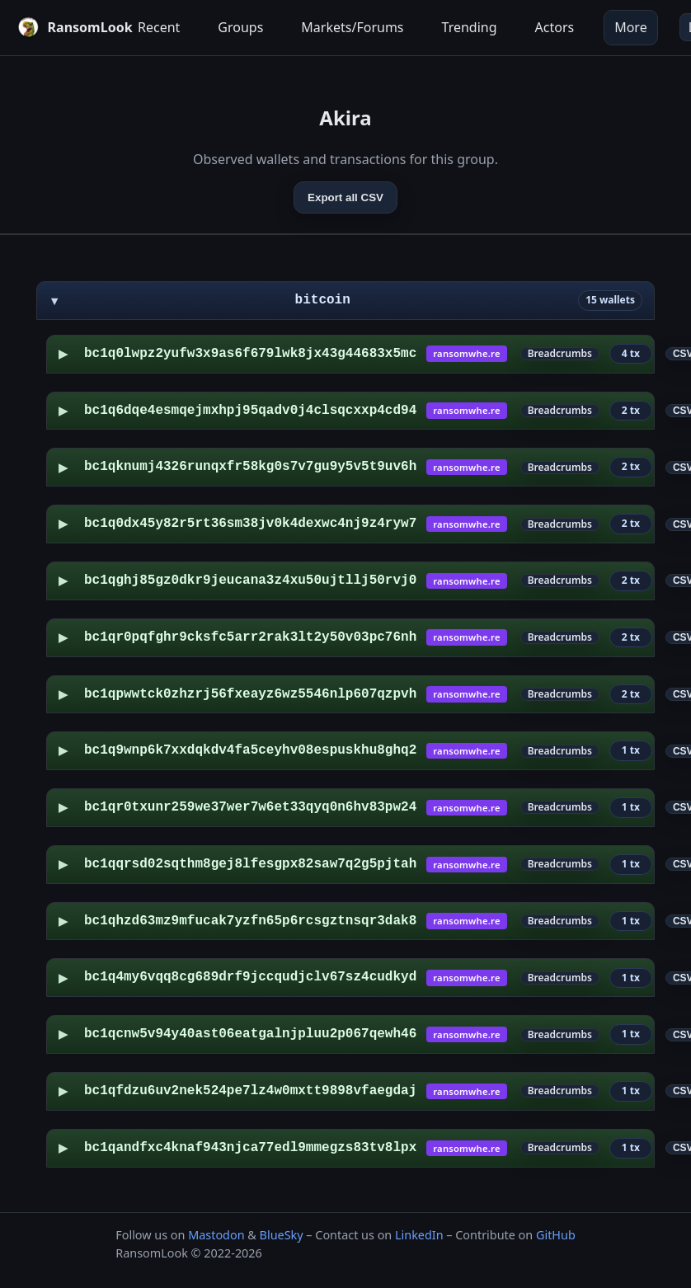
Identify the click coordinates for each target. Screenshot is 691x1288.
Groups (240, 27)
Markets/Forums (352, 27)
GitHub (556, 1235)
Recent (159, 27)
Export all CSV (345, 197)
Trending (469, 27)
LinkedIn (419, 1235)
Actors (555, 27)
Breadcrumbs (560, 353)
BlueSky (281, 1235)
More (630, 27)
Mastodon (216, 1235)
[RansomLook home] (63, 27)
